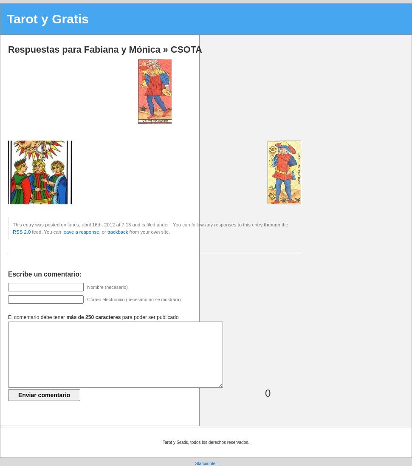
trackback (117, 231)
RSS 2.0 (22, 231)
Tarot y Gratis (48, 19)
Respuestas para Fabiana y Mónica (84, 49)
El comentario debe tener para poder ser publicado (93, 317)
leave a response (80, 231)
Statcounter (206, 463)
